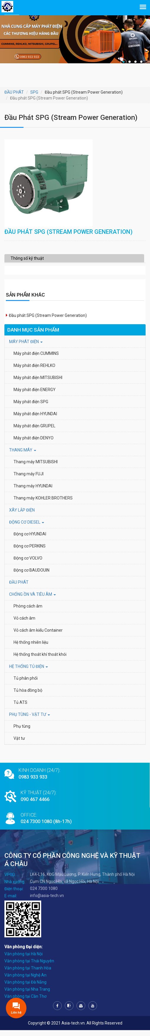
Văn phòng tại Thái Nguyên (29, 966)
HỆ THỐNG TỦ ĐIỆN (28, 672)
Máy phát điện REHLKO (34, 371)
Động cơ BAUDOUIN (31, 576)
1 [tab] (123, 62)
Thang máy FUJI (29, 479)
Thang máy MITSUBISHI (36, 467)
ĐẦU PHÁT (14, 92)
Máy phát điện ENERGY (35, 395)
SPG (34, 92)
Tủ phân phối (26, 684)
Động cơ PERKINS (30, 552)
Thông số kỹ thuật (27, 264)
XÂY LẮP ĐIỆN (22, 516)
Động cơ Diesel (26, 528)
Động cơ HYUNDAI (30, 539)
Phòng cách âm (28, 612)
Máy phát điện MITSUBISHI (38, 383)
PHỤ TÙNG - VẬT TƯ (29, 720)
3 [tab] (135, 62)
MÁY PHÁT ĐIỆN (26, 347)
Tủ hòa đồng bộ (28, 696)
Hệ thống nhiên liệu (31, 648)
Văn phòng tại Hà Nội (23, 959)
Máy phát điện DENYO (34, 443)
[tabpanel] (75, 35)
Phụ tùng (22, 732)
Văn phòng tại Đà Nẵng (25, 988)
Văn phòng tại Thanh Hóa (27, 974)
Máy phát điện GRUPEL (34, 431)
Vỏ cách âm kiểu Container (38, 636)
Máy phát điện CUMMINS (36, 359)
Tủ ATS (20, 708)
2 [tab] (129, 62)
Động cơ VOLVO (28, 564)
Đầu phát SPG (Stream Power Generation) (48, 321)
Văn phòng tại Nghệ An (25, 981)
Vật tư (19, 744)
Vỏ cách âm (24, 624)
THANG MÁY (22, 456)
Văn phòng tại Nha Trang (27, 995)
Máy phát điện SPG (31, 407)
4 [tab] (141, 62)
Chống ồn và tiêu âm (32, 600)
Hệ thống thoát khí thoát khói (40, 660)
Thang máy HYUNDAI (33, 491)
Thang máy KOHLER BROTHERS (44, 504)
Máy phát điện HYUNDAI (36, 419)
